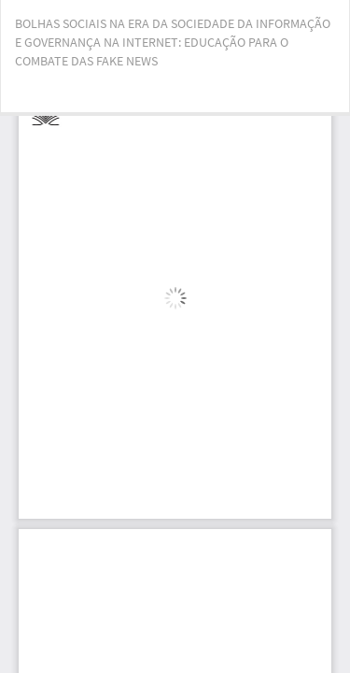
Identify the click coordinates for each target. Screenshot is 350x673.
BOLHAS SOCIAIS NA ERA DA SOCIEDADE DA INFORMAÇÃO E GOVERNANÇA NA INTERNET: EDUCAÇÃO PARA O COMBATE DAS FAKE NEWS (172, 42)
